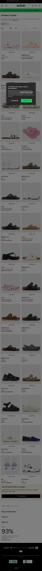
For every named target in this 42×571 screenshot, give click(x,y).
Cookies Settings (14, 100)
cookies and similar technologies (26, 92)
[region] (21, 94)
